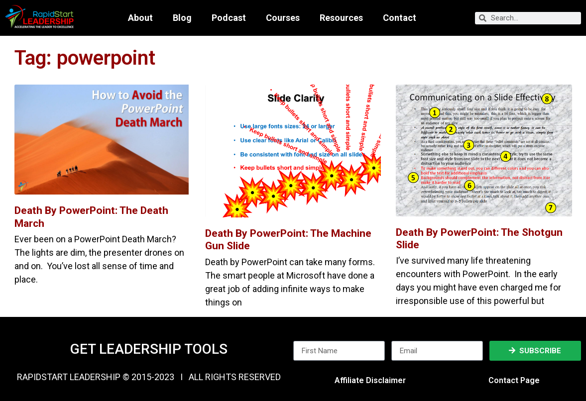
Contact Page (514, 380)
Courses (283, 18)
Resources (341, 18)
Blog (182, 18)
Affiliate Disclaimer (370, 380)
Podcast (229, 18)
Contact (399, 18)
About (140, 18)
